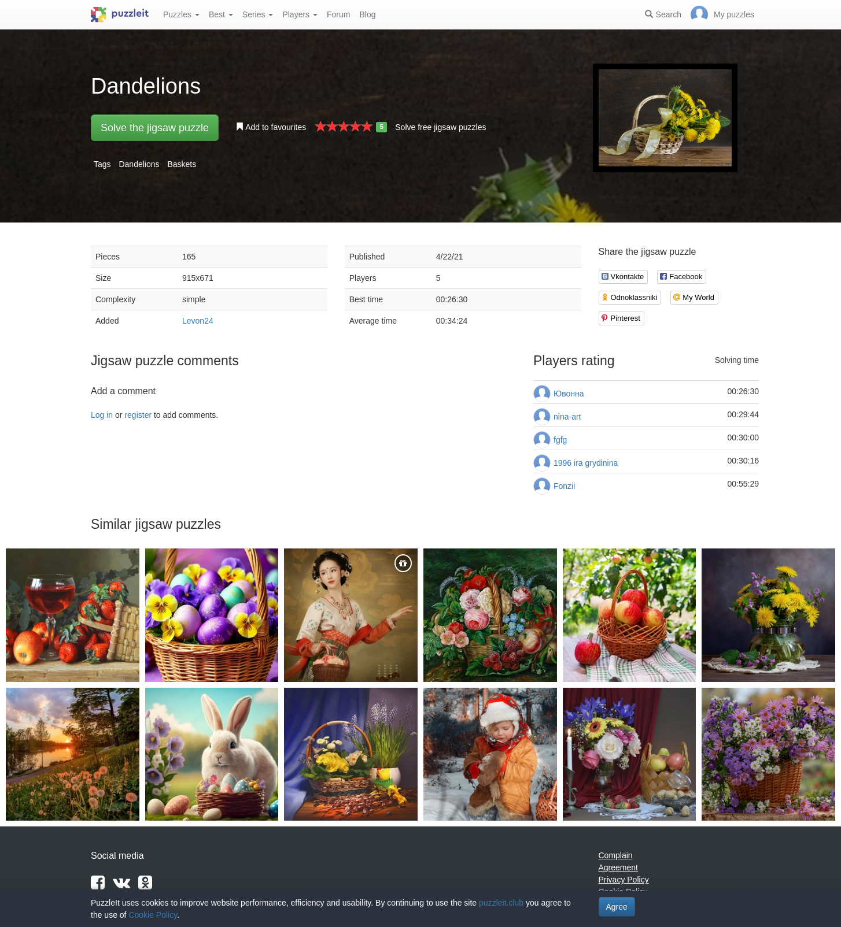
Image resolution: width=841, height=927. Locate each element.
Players (300, 14)
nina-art (567, 416)
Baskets (181, 164)
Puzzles (181, 14)
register (138, 415)
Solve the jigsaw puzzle (155, 128)
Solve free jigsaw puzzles (440, 127)
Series (258, 14)
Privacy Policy (624, 879)
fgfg (560, 439)
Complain (616, 855)
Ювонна (569, 393)
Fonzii (564, 486)
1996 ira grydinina (586, 463)
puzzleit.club (501, 902)
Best (221, 14)
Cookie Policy (152, 914)
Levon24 (197, 320)
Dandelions (139, 164)
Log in (102, 415)
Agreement (618, 867)
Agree (617, 906)
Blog (367, 14)
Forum (338, 14)
